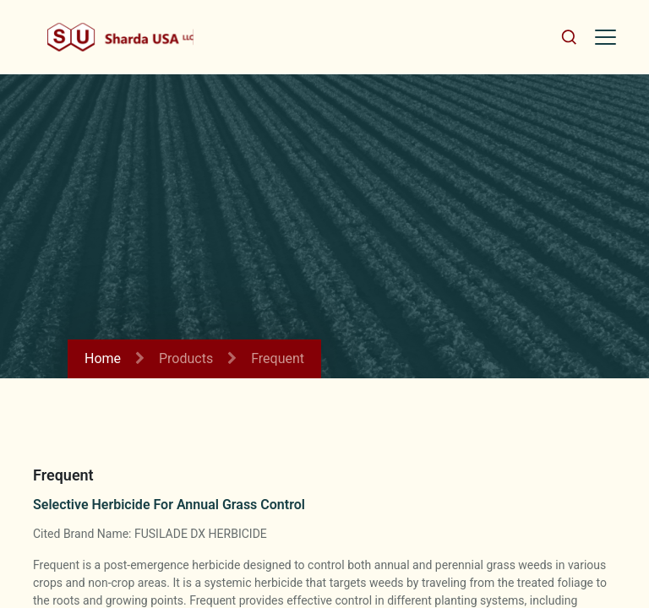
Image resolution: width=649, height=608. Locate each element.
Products (186, 358)
